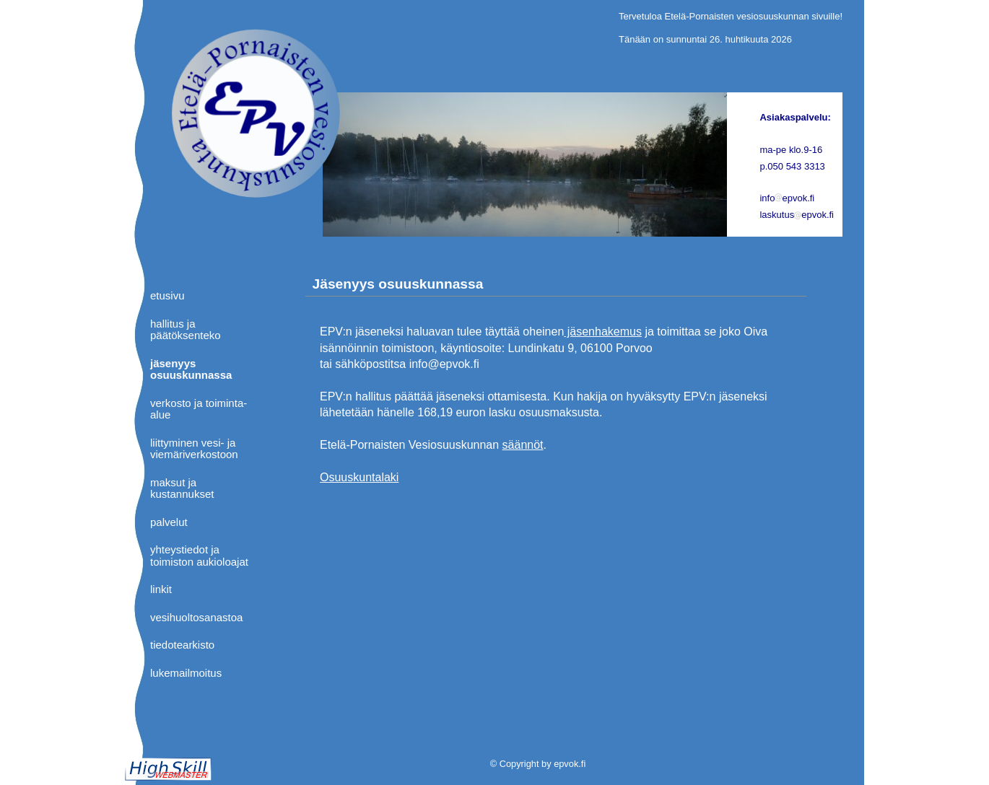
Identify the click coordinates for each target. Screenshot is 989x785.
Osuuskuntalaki (359, 477)
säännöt (523, 445)
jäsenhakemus (603, 331)
